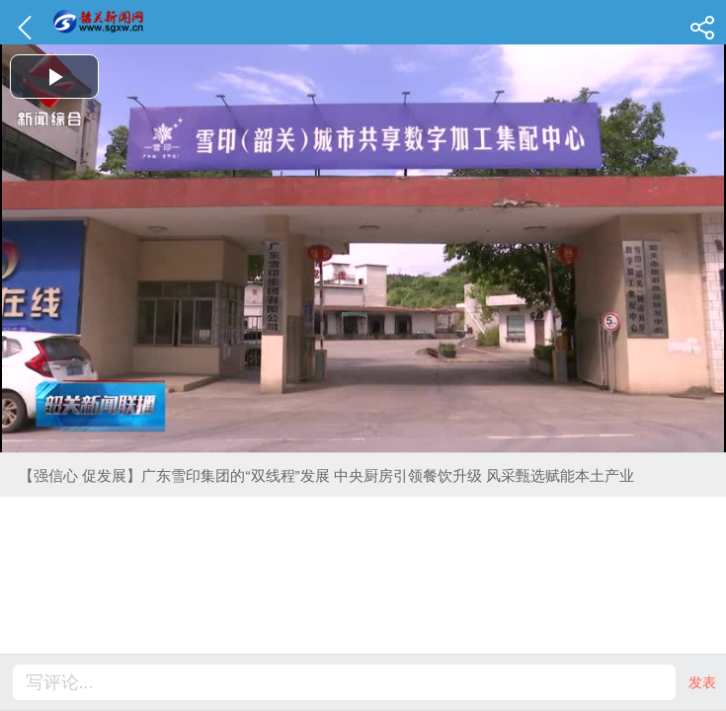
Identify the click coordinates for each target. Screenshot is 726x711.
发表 (702, 682)
